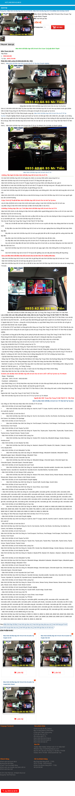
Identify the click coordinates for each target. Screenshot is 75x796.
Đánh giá (11, 44)
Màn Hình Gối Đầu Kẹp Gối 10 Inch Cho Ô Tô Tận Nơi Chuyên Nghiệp (27, 63)
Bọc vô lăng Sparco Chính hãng (43, 730)
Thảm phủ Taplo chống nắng (43, 732)
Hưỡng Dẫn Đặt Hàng (6, 763)
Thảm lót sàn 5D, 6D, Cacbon (43, 728)
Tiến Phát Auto (11, 775)
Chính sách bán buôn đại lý (8, 761)
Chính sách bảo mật (6, 769)
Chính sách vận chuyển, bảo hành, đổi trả (12, 767)
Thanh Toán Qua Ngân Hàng (9, 765)
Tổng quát (3, 44)
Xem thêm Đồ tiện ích (40, 742)
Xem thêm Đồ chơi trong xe (42, 738)
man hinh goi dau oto (25, 624)
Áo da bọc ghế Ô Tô (40, 736)
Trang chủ (3, 11)
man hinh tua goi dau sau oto (9, 627)
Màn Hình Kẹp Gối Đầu (10, 624)
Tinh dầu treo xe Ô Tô (40, 734)
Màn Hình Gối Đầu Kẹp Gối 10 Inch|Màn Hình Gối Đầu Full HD (51, 11)
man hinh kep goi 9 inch (60, 624)
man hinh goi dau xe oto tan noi (43, 627)
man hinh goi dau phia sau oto (42, 624)
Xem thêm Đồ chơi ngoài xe (42, 740)
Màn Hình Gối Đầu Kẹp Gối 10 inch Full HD (19, 11)
